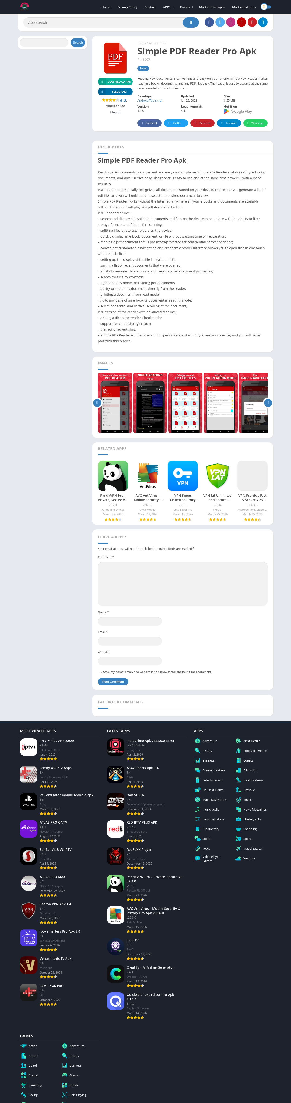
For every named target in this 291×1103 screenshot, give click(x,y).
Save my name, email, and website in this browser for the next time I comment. (157, 672)
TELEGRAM (112, 91)
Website (103, 652)
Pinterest (201, 123)
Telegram (228, 123)
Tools (163, 43)
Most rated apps (244, 7)
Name (103, 612)
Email (103, 632)
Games (185, 7)
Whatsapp (255, 123)
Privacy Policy (127, 7)
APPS (166, 7)
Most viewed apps (212, 7)
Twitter (174, 123)
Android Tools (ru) (149, 100)
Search (78, 42)
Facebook (149, 123)
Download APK (114, 81)
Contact (150, 7)
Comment (106, 557)
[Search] (111, 22)
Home (106, 7)
